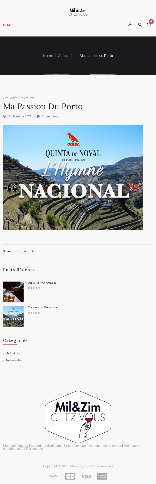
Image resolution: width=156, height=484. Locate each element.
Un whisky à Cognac (42, 282)
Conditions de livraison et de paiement (93, 446)
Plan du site (34, 449)
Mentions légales (15, 446)
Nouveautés (14, 360)
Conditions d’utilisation (47, 446)
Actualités (66, 55)
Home (48, 55)
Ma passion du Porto (42, 307)
